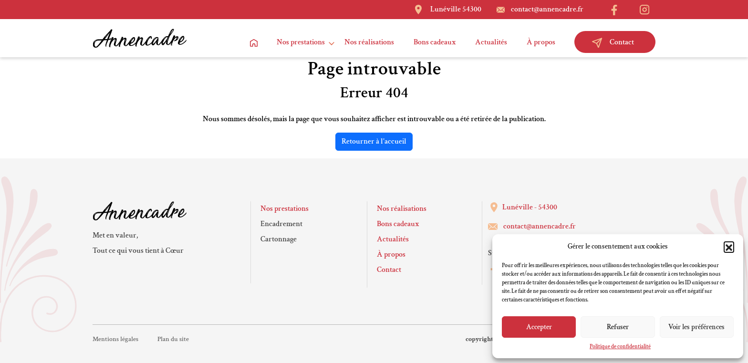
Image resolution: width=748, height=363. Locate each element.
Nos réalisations (369, 42)
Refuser (618, 327)
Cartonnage (278, 239)
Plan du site (173, 339)
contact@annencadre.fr (547, 9)
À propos (541, 42)
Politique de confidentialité (620, 346)
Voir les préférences (696, 327)
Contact (613, 42)
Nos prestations (301, 42)
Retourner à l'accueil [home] (374, 141)
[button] (729, 246)
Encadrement (281, 224)
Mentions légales (115, 339)
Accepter (539, 327)
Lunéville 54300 (455, 9)
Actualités (491, 42)
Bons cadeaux (435, 42)
